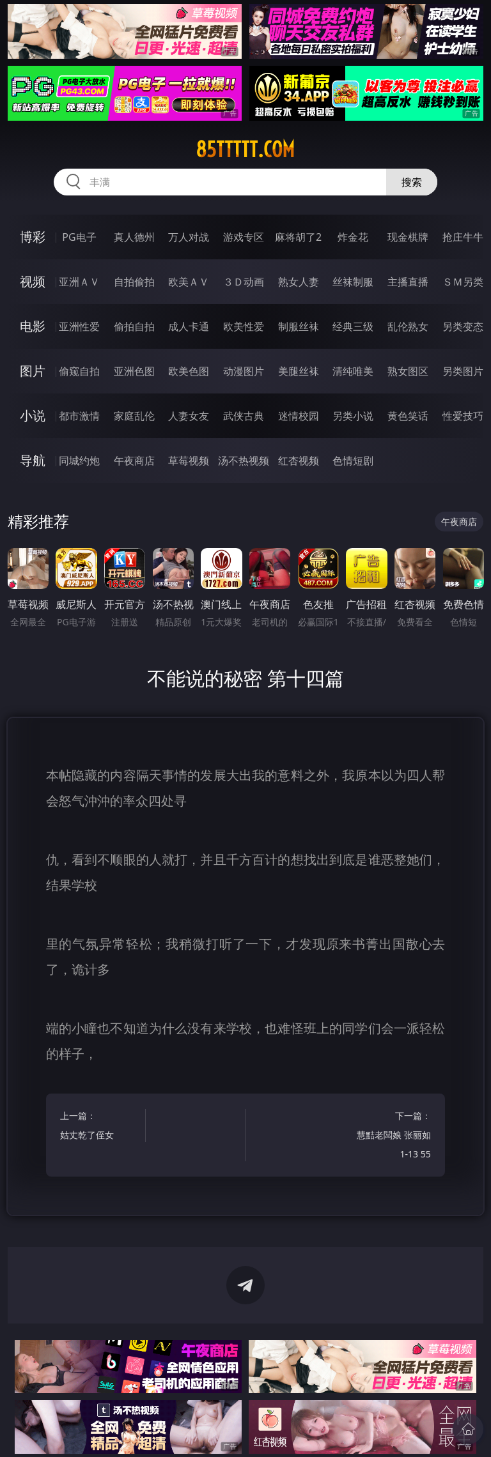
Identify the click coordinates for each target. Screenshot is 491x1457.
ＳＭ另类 (462, 282)
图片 (32, 370)
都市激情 (79, 416)
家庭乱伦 (134, 416)
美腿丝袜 (298, 371)
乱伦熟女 (407, 326)
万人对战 (188, 237)
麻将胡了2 (298, 237)
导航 (32, 460)
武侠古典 (243, 416)
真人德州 (134, 237)
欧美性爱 (243, 326)
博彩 (32, 236)
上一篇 (100, 1127)
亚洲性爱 (79, 326)
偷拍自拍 (134, 326)
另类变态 (462, 326)
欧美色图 (188, 371)
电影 (32, 326)
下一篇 (390, 1137)
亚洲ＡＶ (79, 282)
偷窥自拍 (79, 371)
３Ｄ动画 (243, 282)
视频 (32, 281)
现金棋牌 (407, 237)
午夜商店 (134, 461)
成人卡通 (188, 326)
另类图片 (462, 371)
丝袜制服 (352, 282)
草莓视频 (188, 461)
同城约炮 (79, 461)
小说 (32, 415)
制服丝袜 (298, 326)
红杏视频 (298, 461)
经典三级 (352, 326)
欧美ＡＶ (188, 282)
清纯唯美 (352, 371)
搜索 (411, 182)
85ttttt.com (245, 149)
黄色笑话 (407, 416)
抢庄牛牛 (462, 237)
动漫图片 (243, 371)
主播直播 (407, 282)
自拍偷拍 (134, 282)
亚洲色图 (134, 371)
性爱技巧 (462, 416)
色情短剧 (352, 461)
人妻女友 (188, 416)
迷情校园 (298, 416)
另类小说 (352, 416)
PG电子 (79, 237)
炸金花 (353, 237)
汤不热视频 (243, 461)
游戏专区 (243, 237)
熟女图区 (407, 371)
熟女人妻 (298, 282)
